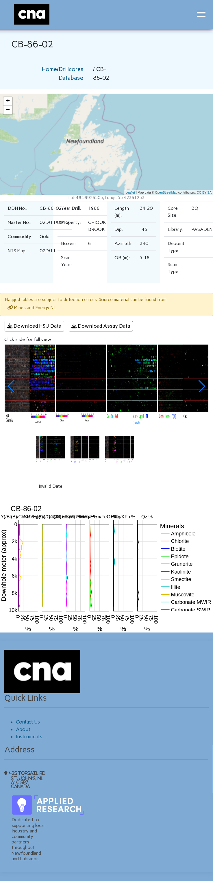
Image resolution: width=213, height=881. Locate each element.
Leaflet (130, 192)
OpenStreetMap (166, 192)
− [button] (8, 110)
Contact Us (28, 722)
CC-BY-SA (204, 192)
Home (49, 69)
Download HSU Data (34, 326)
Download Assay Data (100, 326)
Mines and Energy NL (31, 307)
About (23, 729)
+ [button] (8, 101)
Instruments (29, 736)
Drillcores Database (71, 73)
